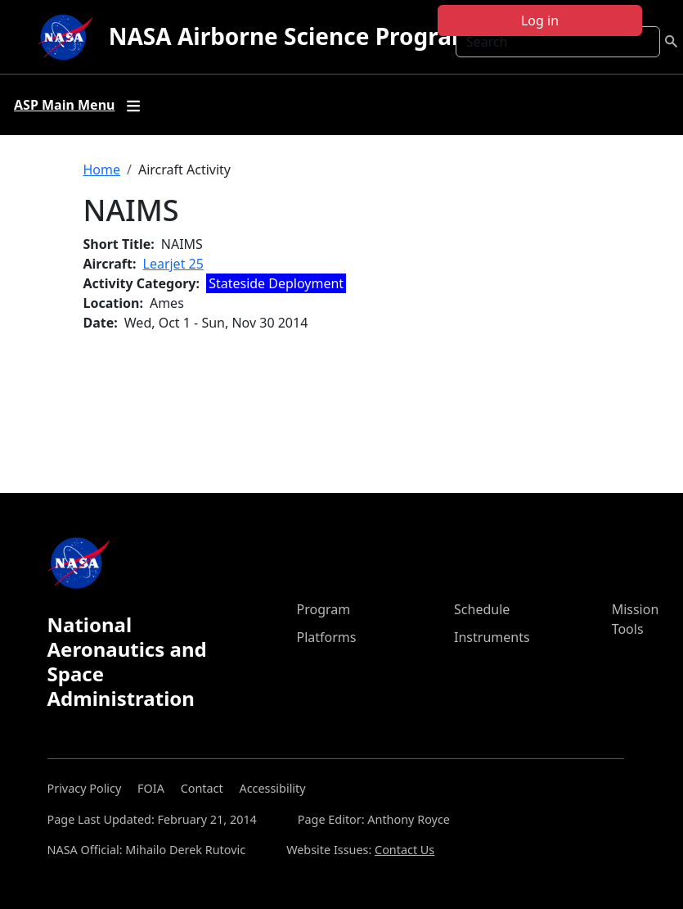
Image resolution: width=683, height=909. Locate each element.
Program (324, 609)
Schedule (482, 609)
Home (102, 170)
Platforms (327, 637)
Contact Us (404, 849)
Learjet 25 (173, 264)
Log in (540, 20)
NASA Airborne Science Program (291, 36)
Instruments (492, 637)
